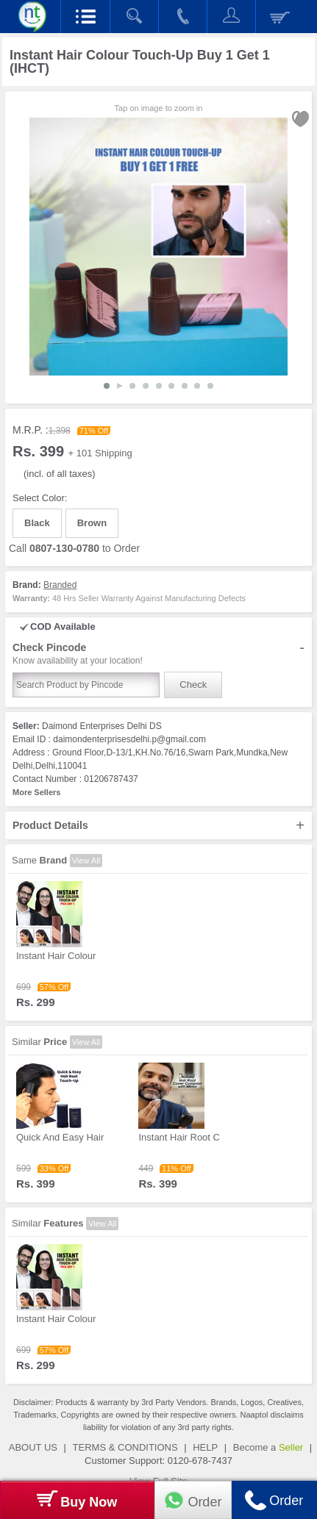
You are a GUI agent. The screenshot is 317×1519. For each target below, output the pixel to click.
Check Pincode (158, 654)
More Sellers (36, 792)
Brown (92, 522)
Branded (59, 585)
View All (86, 860)
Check (193, 684)
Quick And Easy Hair (60, 1137)
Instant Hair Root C (179, 1137)
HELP (205, 1447)
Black (37, 522)
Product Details (158, 825)
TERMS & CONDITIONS (125, 1447)
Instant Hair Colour (56, 955)
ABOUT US (33, 1447)
